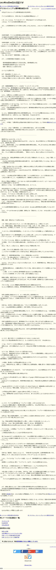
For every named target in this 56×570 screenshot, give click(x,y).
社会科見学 (49, 8)
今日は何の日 (5, 525)
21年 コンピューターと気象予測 (10, 537)
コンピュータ (43, 8)
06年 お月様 (5, 531)
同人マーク (51, 494)
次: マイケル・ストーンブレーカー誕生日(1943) (41, 6)
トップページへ (53, 546)
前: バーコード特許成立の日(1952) (9, 6)
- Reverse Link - (28, 565)
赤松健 (8, 494)
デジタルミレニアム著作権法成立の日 (14, 8)
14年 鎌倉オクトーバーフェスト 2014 (12, 533)
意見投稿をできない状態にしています (27, 541)
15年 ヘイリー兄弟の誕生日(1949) (11, 535)
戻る (28, 545)
